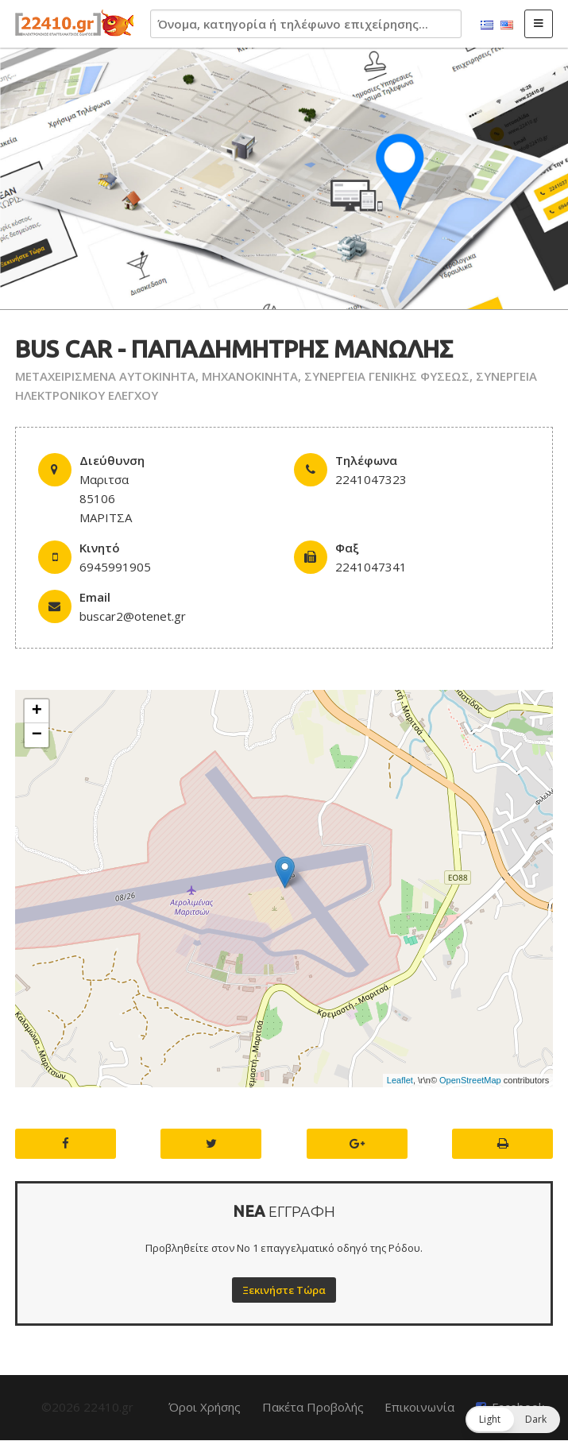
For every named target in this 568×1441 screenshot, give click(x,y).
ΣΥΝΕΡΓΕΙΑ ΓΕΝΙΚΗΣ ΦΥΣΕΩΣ (386, 376)
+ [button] (37, 711)
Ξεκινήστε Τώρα (284, 1290)
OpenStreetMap (470, 1080)
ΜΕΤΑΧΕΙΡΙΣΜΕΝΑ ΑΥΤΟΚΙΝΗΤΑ (105, 376)
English (506, 25)
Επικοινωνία (419, 1407)
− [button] (37, 735)
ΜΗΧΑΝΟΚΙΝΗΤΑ (250, 376)
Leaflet (400, 1080)
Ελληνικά (487, 25)
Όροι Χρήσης (204, 1407)
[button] (513, 1419)
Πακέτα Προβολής (313, 1407)
